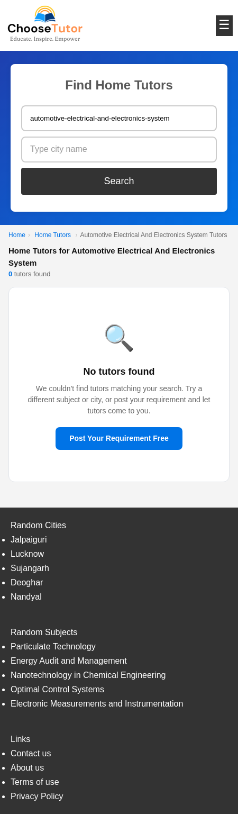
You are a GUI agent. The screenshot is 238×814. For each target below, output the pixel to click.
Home (16, 235)
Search (119, 181)
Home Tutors (52, 235)
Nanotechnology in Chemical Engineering (88, 675)
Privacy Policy (37, 796)
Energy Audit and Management (69, 660)
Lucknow (27, 553)
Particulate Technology (53, 646)
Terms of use (35, 781)
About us (27, 767)
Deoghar (27, 582)
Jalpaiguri (29, 539)
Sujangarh (30, 568)
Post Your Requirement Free (119, 438)
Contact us (31, 753)
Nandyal (26, 596)
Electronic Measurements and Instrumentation (97, 703)
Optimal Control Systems (57, 689)
